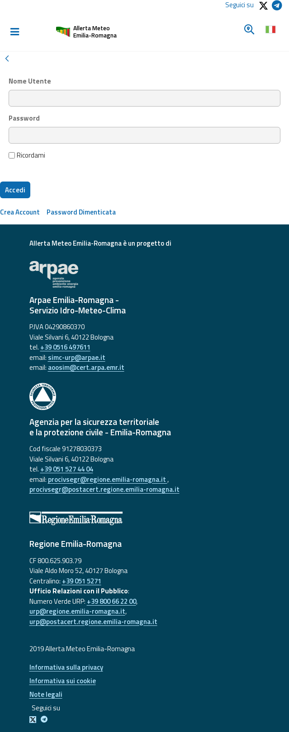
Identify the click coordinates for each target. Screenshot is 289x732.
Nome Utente (30, 81)
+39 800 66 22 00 (111, 601)
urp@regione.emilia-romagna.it (77, 611)
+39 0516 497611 (65, 347)
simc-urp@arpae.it (76, 357)
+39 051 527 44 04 (66, 469)
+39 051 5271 (81, 581)
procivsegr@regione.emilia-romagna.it (107, 479)
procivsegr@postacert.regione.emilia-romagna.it (104, 489)
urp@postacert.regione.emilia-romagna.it (93, 621)
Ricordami (27, 155)
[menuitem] (20, 212)
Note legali (45, 694)
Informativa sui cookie (62, 681)
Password (24, 118)
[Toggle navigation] (14, 32)
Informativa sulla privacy (66, 667)
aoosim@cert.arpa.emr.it (86, 367)
